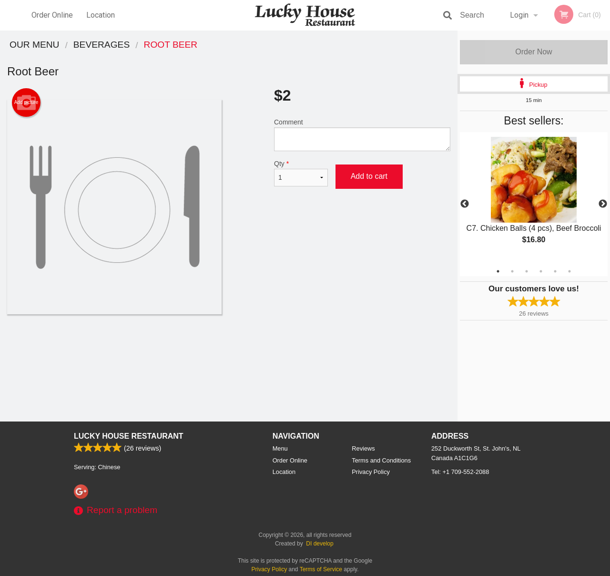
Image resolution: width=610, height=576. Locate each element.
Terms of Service (321, 569)
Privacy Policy (371, 471)
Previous (464, 204)
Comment (362, 134)
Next (603, 204)
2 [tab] (512, 271)
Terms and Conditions (381, 460)
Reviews (363, 448)
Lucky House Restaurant (128, 436)
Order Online (52, 15)
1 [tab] (498, 271)
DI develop (319, 543)
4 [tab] (541, 271)
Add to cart (369, 176)
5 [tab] (555, 271)
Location (100, 15)
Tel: (460, 471)
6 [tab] (569, 271)
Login (519, 15)
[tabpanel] (533, 198)
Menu (280, 448)
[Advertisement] (228, 345)
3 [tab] (526, 271)
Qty (301, 173)
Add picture (26, 102)
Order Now (533, 52)
